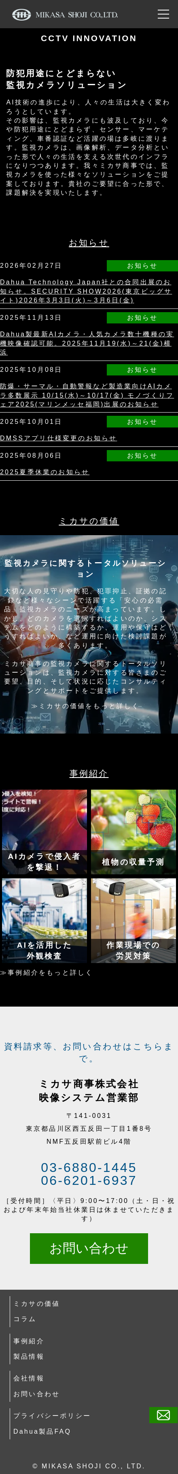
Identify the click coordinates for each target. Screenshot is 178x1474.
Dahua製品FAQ (42, 1431)
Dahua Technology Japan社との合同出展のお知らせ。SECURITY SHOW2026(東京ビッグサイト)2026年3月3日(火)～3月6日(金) (86, 291)
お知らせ (89, 242)
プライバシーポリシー (52, 1415)
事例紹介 (89, 773)
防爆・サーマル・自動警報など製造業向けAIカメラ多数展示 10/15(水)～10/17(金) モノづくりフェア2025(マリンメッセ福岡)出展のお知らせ (87, 395)
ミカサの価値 (89, 520)
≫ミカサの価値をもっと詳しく (85, 706)
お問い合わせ (89, 1248)
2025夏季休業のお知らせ (44, 472)
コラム (25, 1319)
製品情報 (28, 1356)
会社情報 (28, 1378)
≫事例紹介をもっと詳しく (46, 972)
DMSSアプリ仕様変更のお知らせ (58, 438)
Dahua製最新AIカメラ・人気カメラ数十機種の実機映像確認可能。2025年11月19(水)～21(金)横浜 (87, 343)
